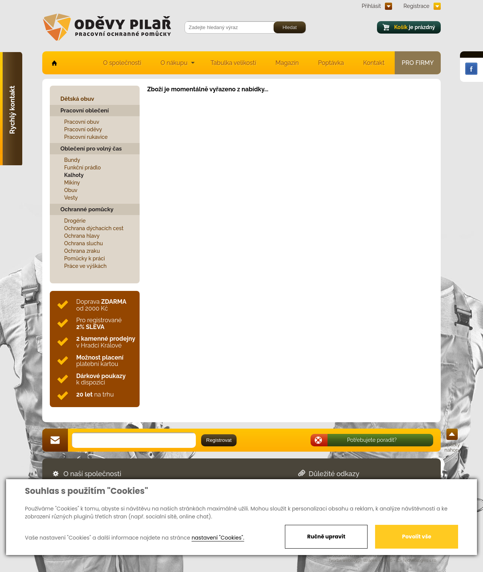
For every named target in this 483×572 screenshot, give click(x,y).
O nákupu (174, 62)
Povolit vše (416, 536)
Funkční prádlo (82, 168)
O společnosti (122, 62)
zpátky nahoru (452, 447)
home (53, 62)
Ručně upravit (326, 536)
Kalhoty (74, 175)
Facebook (471, 69)
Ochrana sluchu (83, 243)
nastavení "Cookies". (218, 537)
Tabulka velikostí (233, 62)
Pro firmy (418, 62)
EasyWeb (386, 555)
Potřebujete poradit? (372, 440)
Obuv (70, 190)
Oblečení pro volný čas (91, 148)
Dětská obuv (77, 98)
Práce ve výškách (85, 266)
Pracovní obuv (81, 122)
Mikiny (72, 183)
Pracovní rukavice (86, 137)
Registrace (416, 6)
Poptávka (331, 62)
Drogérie (75, 221)
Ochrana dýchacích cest (93, 228)
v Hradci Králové (105, 342)
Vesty (71, 198)
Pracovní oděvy (83, 129)
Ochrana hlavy (82, 236)
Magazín (287, 62)
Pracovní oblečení (84, 110)
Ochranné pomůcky (87, 209)
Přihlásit (371, 6)
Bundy (72, 160)
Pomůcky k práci (84, 258)
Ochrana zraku (82, 251)
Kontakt (374, 62)
